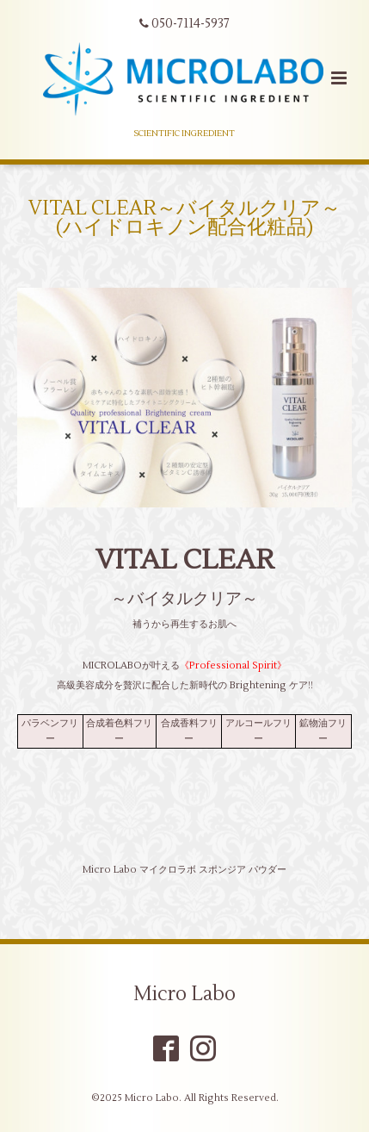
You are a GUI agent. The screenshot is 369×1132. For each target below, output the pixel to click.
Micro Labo (184, 994)
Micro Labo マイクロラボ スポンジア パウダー (184, 869)
